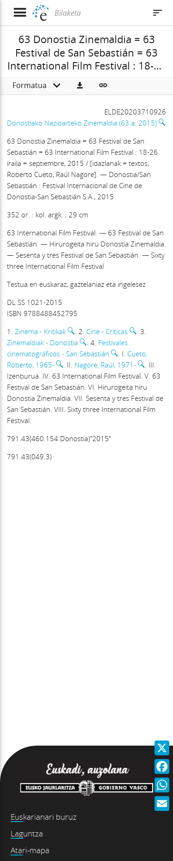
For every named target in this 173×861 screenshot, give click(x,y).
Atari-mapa (30, 850)
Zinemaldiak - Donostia (42, 342)
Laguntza (27, 833)
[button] (80, 86)
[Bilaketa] (99, 13)
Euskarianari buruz (44, 816)
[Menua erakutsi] (19, 12)
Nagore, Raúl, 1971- (105, 364)
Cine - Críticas (107, 331)
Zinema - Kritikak (40, 331)
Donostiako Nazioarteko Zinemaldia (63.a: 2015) (82, 122)
